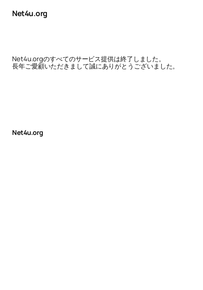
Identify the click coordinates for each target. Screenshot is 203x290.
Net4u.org (30, 13)
